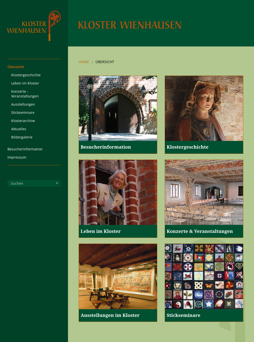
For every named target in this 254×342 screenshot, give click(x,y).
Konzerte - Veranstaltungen (25, 93)
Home (84, 61)
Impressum (16, 157)
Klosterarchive (23, 120)
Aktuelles (18, 129)
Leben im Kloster (25, 83)
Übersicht (15, 66)
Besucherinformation (25, 149)
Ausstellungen (23, 104)
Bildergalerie (21, 137)
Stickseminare (22, 112)
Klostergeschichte (26, 75)
